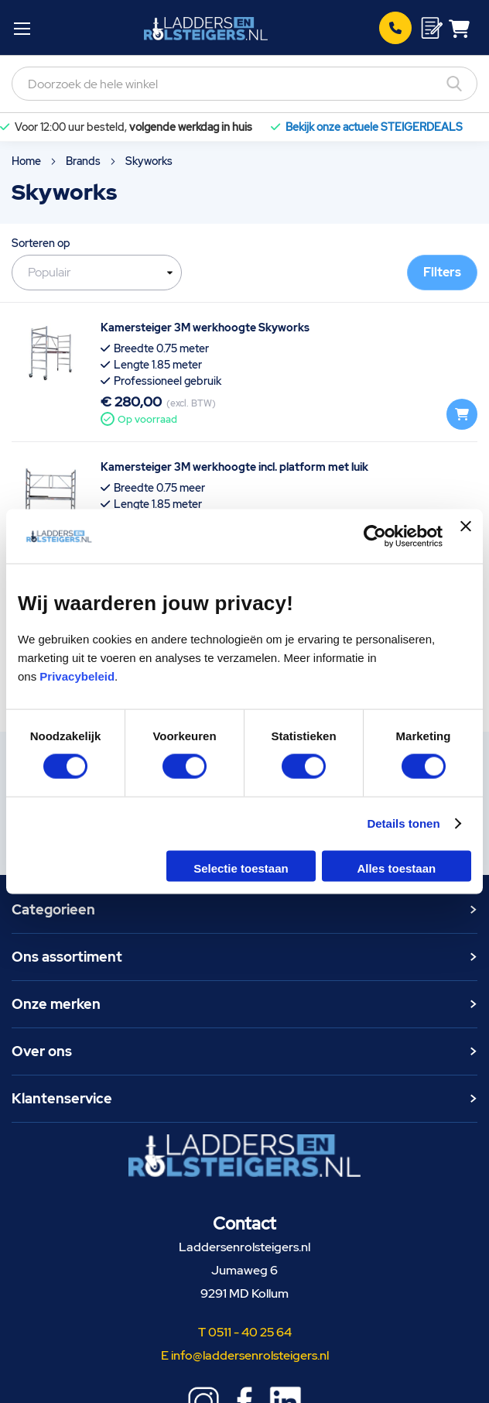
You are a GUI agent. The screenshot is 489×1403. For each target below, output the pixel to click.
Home (27, 161)
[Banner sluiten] (465, 536)
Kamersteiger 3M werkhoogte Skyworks (205, 327)
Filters (442, 272)
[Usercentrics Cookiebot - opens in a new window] (375, 536)
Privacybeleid (77, 675)
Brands (84, 161)
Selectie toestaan (241, 867)
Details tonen (403, 823)
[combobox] (244, 84)
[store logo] (206, 28)
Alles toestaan (396, 867)
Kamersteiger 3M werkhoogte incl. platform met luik (234, 467)
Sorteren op (41, 243)
